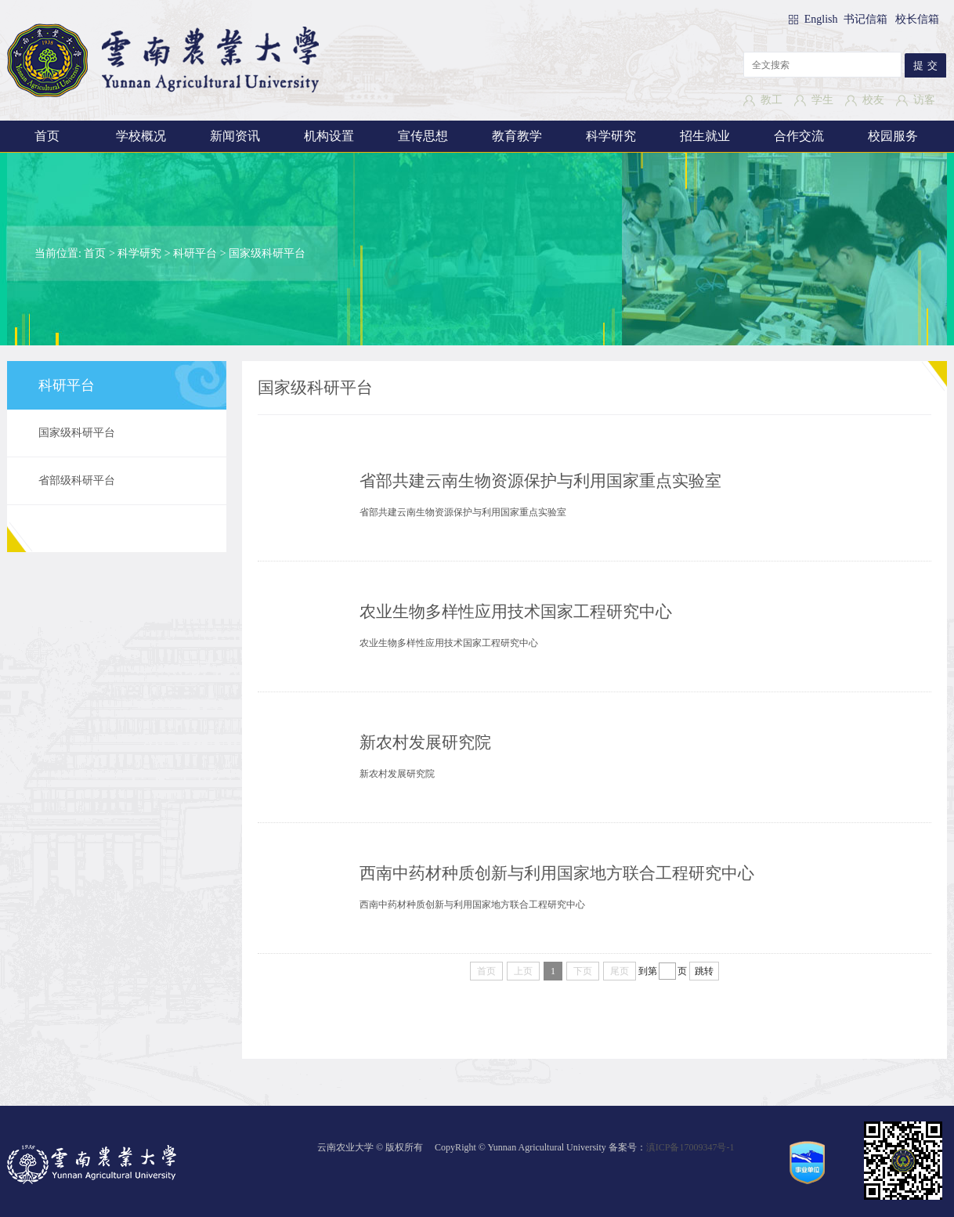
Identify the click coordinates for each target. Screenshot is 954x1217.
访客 (924, 100)
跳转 (704, 971)
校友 (873, 100)
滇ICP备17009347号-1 (690, 1147)
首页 (47, 136)
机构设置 (329, 136)
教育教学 (517, 136)
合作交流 (799, 136)
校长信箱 (917, 19)
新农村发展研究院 (425, 742)
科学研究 (611, 136)
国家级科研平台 (267, 253)
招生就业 (705, 136)
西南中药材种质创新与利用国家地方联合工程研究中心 (557, 873)
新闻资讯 (235, 136)
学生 (822, 100)
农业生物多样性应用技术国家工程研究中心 (516, 611)
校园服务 (893, 136)
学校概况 (141, 136)
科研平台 (195, 253)
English (822, 19)
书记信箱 (865, 19)
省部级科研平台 (76, 480)
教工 (771, 100)
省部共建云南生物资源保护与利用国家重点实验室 (540, 480)
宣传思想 (423, 136)
